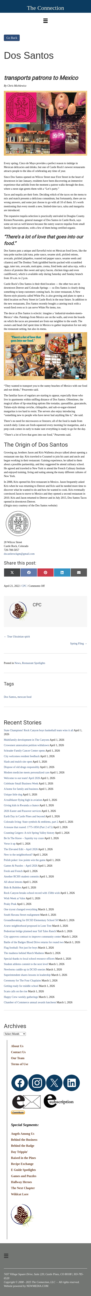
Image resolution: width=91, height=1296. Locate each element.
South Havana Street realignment (22, 914)
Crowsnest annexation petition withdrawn (26, 745)
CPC (24, 585)
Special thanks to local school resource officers (29, 958)
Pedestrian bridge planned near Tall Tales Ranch (30, 931)
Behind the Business (24, 1139)
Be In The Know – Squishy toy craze (24, 838)
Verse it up (9, 843)
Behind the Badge (22, 1145)
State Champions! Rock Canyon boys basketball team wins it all (38, 730)
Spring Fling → (78, 643)
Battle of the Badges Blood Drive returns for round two (34, 942)
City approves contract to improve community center (32, 936)
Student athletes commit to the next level (26, 964)
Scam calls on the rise (15, 991)
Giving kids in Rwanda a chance (21, 805)
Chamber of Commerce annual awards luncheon (30, 1002)
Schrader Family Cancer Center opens (24, 750)
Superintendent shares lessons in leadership (27, 974)
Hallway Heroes (21, 1182)
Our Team (17, 1058)
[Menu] (45, 20)
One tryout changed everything (20, 909)
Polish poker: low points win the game (24, 860)
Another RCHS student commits (21, 876)
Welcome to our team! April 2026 (22, 778)
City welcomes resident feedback (22, 756)
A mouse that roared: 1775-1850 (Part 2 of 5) (28, 827)
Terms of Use (19, 1064)
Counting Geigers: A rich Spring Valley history (29, 832)
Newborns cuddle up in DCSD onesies (25, 969)
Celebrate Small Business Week (21, 783)
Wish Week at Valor (14, 898)
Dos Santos (10, 696)
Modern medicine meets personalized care (26, 772)
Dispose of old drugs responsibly (21, 767)
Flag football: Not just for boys (20, 947)
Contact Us (18, 1052)
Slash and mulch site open (18, 761)
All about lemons (13, 881)
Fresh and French (13, 871)
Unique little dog (13, 794)
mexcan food (24, 696)
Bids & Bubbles (12, 887)
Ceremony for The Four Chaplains (22, 980)
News (17, 663)
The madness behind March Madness (24, 953)
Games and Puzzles (23, 1176)
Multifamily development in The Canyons (26, 739)
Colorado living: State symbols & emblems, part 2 (31, 821)
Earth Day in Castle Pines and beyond (24, 816)
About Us (17, 1046)
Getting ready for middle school (21, 986)
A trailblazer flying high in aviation (23, 800)
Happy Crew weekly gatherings (21, 997)
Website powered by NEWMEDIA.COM (26, 1286)
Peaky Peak (10, 904)
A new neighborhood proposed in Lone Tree (27, 925)
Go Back (11, 37)
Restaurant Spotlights (33, 663)
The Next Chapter (23, 1188)
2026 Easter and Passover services (22, 811)
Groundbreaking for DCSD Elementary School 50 (31, 920)
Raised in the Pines (23, 1157)
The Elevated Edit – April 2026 (21, 849)
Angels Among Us (22, 1133)
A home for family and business (21, 788)
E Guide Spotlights (23, 1169)
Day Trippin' (19, 1152)
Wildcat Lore (20, 1194)
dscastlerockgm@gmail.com (19, 553)
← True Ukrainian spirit (17, 636)
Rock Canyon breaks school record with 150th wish (32, 893)
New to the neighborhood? (18, 854)
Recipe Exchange (22, 1163)
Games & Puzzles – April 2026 (20, 865)
